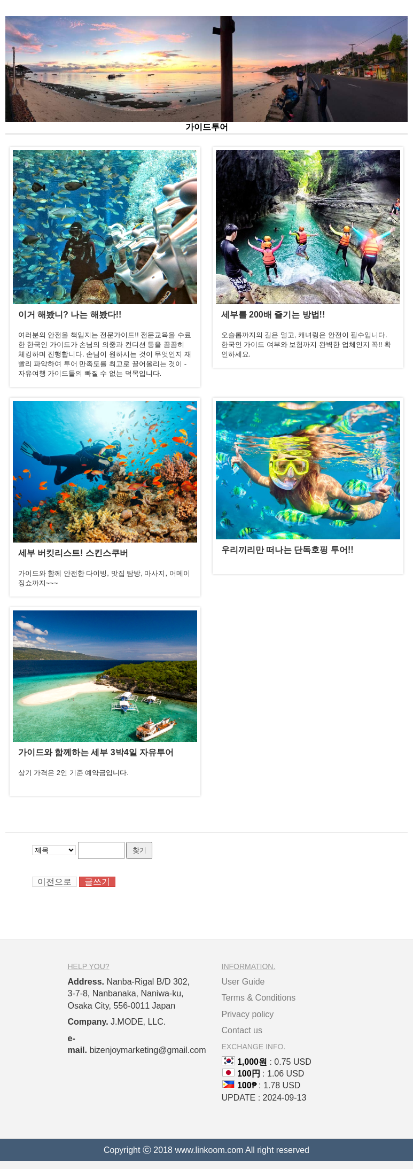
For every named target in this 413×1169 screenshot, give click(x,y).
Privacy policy (248, 1014)
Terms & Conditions (259, 997)
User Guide (243, 981)
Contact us (242, 1030)
